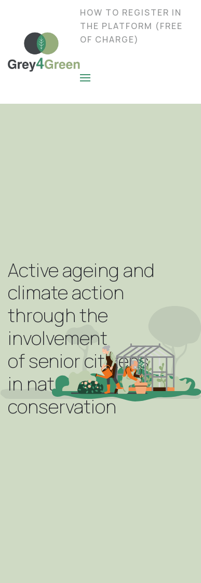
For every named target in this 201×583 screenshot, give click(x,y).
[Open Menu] (85, 78)
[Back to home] (44, 52)
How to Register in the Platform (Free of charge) (131, 26)
